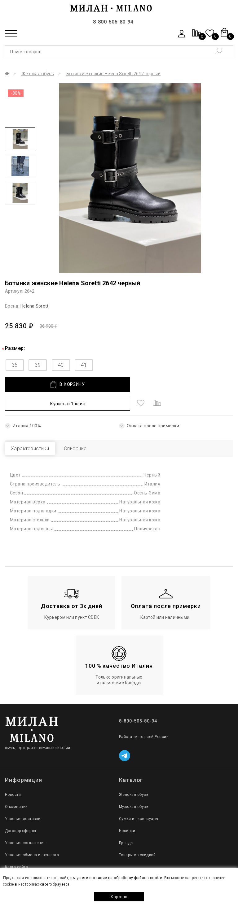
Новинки (127, 812)
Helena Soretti (35, 306)
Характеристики (36, 430)
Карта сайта (16, 848)
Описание (95, 430)
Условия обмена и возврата (32, 836)
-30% (16, 93)
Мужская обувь (133, 788)
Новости (13, 776)
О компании (16, 788)
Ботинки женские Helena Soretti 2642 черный (113, 73)
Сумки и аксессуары (138, 800)
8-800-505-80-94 (113, 22)
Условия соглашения (25, 824)
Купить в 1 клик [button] (142, 384)
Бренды (126, 824)
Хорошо (119, 896)
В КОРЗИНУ (49, 384)
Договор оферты (20, 812)
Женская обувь (37, 73)
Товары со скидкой (137, 836)
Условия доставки (23, 800)
